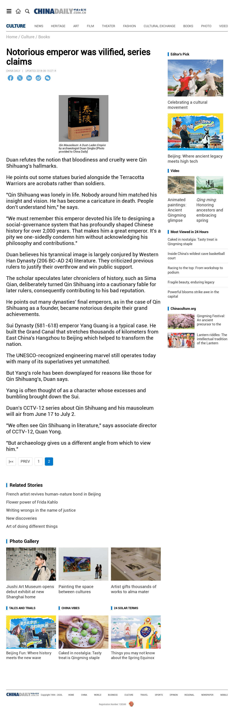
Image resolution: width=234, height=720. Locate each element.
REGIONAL (189, 695)
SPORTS (159, 695)
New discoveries (21, 518)
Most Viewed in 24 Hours (189, 232)
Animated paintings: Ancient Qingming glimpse (177, 210)
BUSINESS (113, 695)
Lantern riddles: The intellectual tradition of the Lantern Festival (212, 341)
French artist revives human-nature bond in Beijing (53, 494)
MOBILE (224, 695)
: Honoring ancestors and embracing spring (209, 210)
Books (188, 26)
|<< (11, 461)
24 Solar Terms (126, 608)
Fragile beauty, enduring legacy (191, 282)
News (39, 26)
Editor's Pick (180, 54)
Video (223, 26)
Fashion (129, 26)
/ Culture (26, 36)
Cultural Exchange (159, 26)
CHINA (84, 695)
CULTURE (15, 26)
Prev (25, 461)
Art (76, 26)
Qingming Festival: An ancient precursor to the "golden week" (211, 322)
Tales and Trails (22, 608)
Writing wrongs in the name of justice (41, 510)
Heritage (58, 26)
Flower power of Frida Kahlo (32, 502)
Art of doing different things (32, 526)
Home (11, 36)
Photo (206, 26)
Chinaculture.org (183, 309)
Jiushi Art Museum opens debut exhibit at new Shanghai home (30, 591)
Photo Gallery (24, 541)
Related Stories (26, 485)
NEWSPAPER (207, 695)
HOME (71, 695)
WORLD (97, 695)
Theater (108, 26)
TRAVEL (144, 695)
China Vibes (71, 608)
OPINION (174, 695)
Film (90, 26)
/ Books (43, 36)
